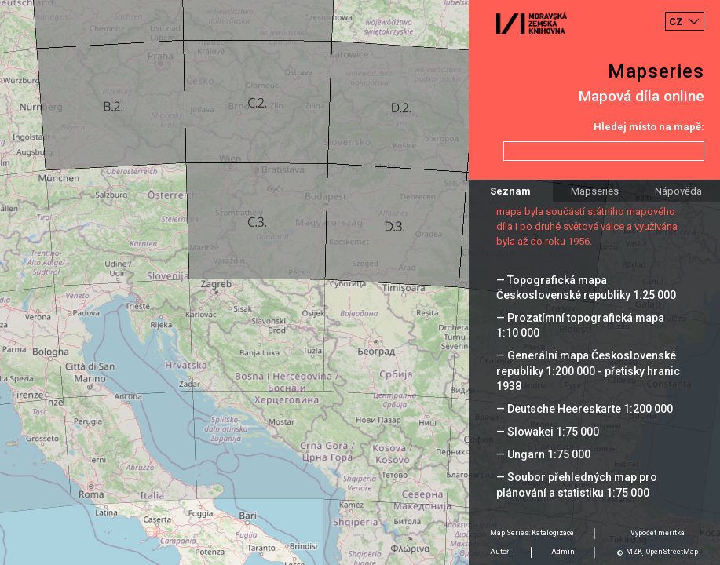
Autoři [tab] (500, 552)
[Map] (360, 282)
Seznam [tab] (510, 191)
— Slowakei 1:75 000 (547, 431)
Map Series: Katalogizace (532, 533)
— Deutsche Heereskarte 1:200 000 (584, 409)
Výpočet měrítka (657, 533)
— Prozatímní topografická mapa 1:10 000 (580, 325)
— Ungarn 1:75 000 (543, 454)
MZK (634, 552)
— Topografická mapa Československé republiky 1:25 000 (586, 287)
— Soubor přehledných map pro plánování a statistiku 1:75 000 (576, 484)
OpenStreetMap (672, 552)
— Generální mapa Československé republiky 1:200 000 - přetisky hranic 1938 (588, 370)
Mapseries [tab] (595, 191)
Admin (563, 552)
